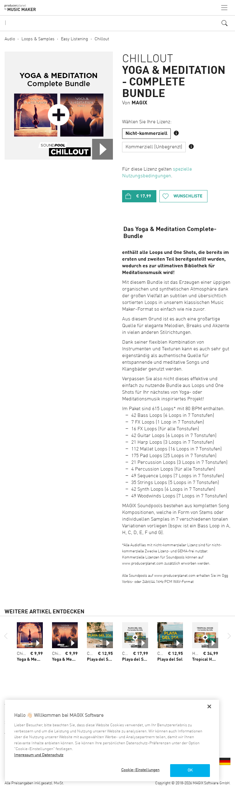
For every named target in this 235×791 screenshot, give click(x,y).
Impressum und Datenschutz (38, 755)
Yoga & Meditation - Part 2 (77, 659)
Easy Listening (74, 39)
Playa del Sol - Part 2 (107, 659)
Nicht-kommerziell (146, 133)
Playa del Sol (170, 659)
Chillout (102, 39)
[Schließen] (209, 706)
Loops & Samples (37, 39)
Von (134, 103)
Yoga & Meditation (34, 659)
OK (190, 770)
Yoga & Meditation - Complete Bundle (174, 82)
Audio (10, 39)
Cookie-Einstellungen (140, 770)
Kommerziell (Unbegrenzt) (153, 147)
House (198, 654)
